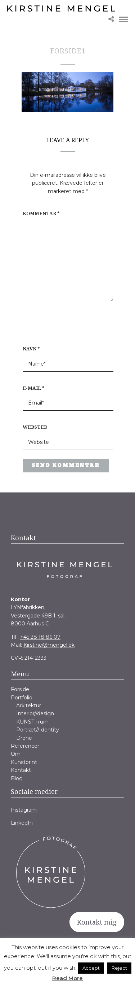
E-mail (34, 388)
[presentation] (68, 327)
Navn (31, 348)
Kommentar (41, 213)
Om (16, 754)
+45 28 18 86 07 (40, 637)
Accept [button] (91, 968)
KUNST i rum (32, 722)
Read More (67, 978)
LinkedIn (22, 823)
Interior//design (35, 713)
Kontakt (21, 770)
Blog (17, 778)
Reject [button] (119, 968)
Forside (20, 689)
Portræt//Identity (37, 729)
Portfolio (21, 697)
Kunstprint (24, 762)
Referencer (25, 746)
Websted (35, 427)
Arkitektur (28, 705)
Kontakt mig (97, 922)
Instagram (24, 810)
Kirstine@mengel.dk (49, 645)
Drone (24, 738)
